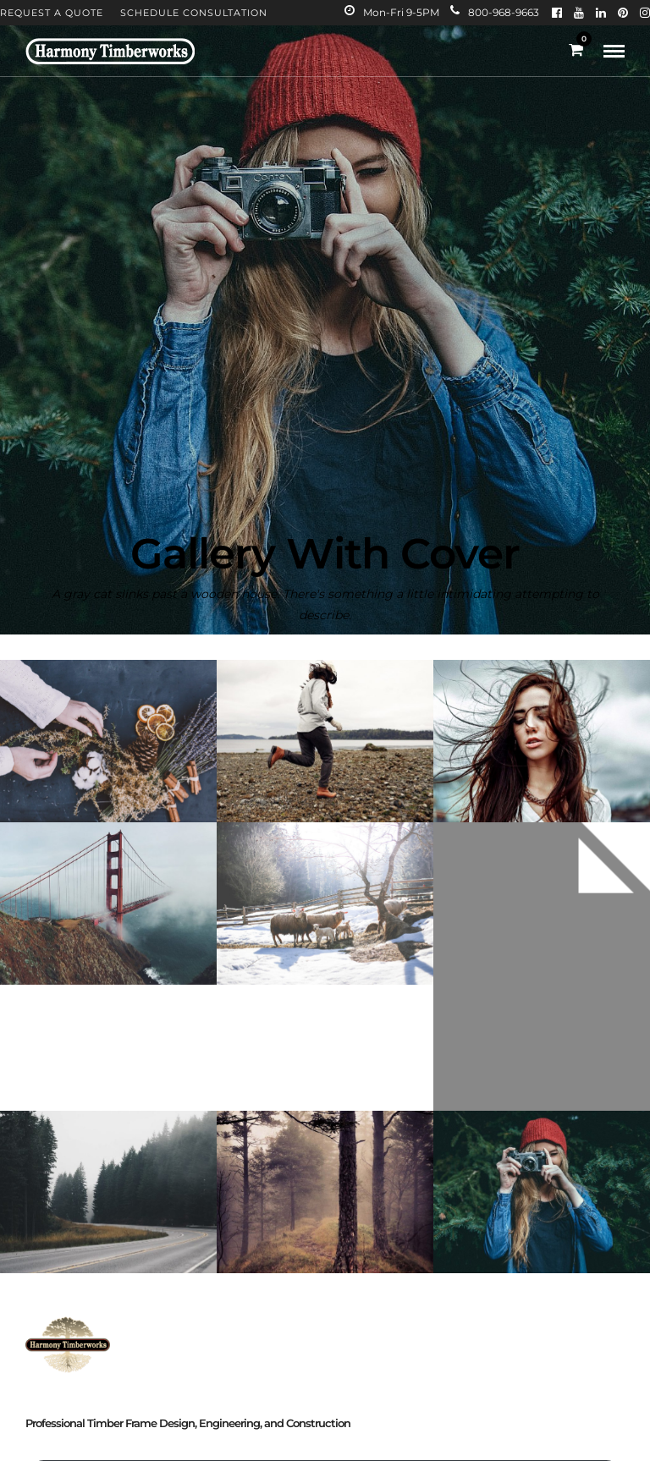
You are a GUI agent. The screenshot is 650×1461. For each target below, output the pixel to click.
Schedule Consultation (193, 13)
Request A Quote (51, 13)
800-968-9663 (494, 12)
